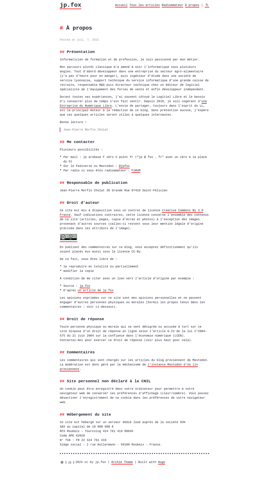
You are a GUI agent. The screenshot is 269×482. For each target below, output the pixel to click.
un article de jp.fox (96, 290)
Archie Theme (122, 462)
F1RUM (136, 171)
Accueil (121, 5)
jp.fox (70, 5)
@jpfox (124, 166)
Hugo (161, 462)
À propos (192, 5)
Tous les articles (144, 5)
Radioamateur (172, 5)
